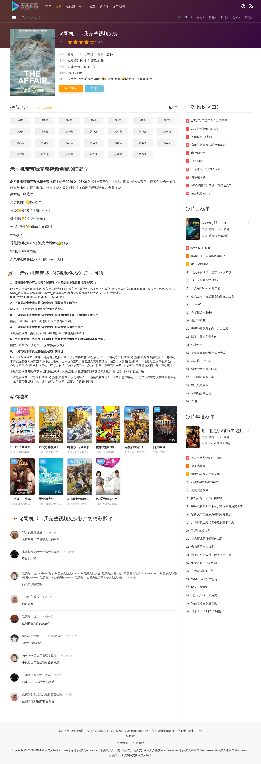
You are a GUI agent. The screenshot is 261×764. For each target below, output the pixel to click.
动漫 (92, 6)
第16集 (45, 142)
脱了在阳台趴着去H (201, 337)
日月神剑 (159, 447)
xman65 (193, 304)
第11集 (93, 131)
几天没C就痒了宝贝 (201, 571)
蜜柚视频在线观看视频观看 (114, 447)
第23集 (45, 154)
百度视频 (59, 345)
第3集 (69, 120)
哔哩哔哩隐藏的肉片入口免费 (207, 329)
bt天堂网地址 (197, 587)
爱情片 (210, 17)
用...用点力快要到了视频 (222, 431)
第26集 (118, 154)
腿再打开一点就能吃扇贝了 (206, 256)
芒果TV (23, 345)
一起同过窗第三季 (200, 377)
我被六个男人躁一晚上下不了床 (208, 555)
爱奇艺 (35, 345)
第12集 (118, 131)
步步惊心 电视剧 (199, 361)
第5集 (118, 120)
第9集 (45, 131)
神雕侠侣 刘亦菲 (78, 447)
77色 (191, 401)
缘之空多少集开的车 (201, 369)
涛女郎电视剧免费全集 (203, 474)
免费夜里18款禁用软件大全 (206, 353)
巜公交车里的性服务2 (202, 280)
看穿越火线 (46, 499)
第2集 (45, 120)
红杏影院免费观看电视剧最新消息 (210, 523)
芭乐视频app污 (106, 499)
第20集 (142, 142)
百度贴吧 (16, 333)
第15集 (20, 142)
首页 (48, 6)
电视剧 (70, 6)
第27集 (142, 154)
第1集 (20, 120)
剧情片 (248, 17)
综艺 (82, 6)
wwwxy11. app (214, 223)
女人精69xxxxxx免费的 (203, 288)
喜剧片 (198, 17)
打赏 (94, 88)
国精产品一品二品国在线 (204, 498)
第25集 (93, 154)
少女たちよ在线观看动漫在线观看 (210, 296)
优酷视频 (48, 345)
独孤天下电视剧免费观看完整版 (208, 514)
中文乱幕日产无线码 (201, 563)
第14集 (167, 131)
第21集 (167, 142)
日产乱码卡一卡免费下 (203, 595)
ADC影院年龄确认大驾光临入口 (89, 499)
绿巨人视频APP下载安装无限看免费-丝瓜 (215, 506)
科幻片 (223, 17)
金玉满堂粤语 (197, 466)
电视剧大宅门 (133, 447)
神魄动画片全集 (198, 393)
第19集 (118, 142)
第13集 (142, 131)
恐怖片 (236, 17)
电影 (58, 6)
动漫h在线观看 (198, 531)
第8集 (20, 131)
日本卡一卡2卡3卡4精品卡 (205, 611)
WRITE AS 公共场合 (201, 579)
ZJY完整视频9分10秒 (53, 447)
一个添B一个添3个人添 (26, 499)
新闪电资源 (45, 108)
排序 (173, 107)
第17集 (69, 142)
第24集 (69, 154)
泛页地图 (119, 6)
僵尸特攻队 (196, 321)
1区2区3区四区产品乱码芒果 (29, 447)
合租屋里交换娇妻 (200, 547)
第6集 (143, 120)
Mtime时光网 (18, 357)
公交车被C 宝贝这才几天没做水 (208, 272)
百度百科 (59, 321)
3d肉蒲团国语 (197, 264)
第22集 (20, 154)
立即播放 (71, 88)
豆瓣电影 (16, 377)
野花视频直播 (197, 385)
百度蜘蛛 (122, 743)
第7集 (167, 120)
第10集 (69, 131)
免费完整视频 (197, 490)
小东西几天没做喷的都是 (204, 539)
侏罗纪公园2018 (199, 313)
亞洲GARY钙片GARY (202, 482)
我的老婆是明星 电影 (202, 603)
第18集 (93, 142)
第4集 (94, 120)
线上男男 (194, 345)
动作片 (103, 6)
